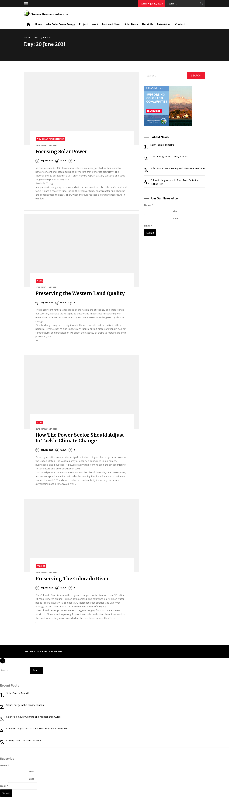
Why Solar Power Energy (60, 24)
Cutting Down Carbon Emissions (23, 740)
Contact (180, 24)
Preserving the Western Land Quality (80, 293)
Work (95, 24)
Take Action (164, 24)
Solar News (131, 24)
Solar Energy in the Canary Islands (169, 156)
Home (38, 24)
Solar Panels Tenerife (162, 144)
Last (175, 218)
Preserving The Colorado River (72, 579)
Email (148, 225)
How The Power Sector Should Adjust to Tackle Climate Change (79, 438)
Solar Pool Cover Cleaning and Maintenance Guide (177, 168)
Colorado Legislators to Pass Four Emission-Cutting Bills (174, 181)
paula (60, 160)
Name (148, 205)
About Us (147, 24)
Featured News (111, 24)
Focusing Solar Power (61, 151)
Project (83, 24)
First (176, 211)
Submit (150, 232)
